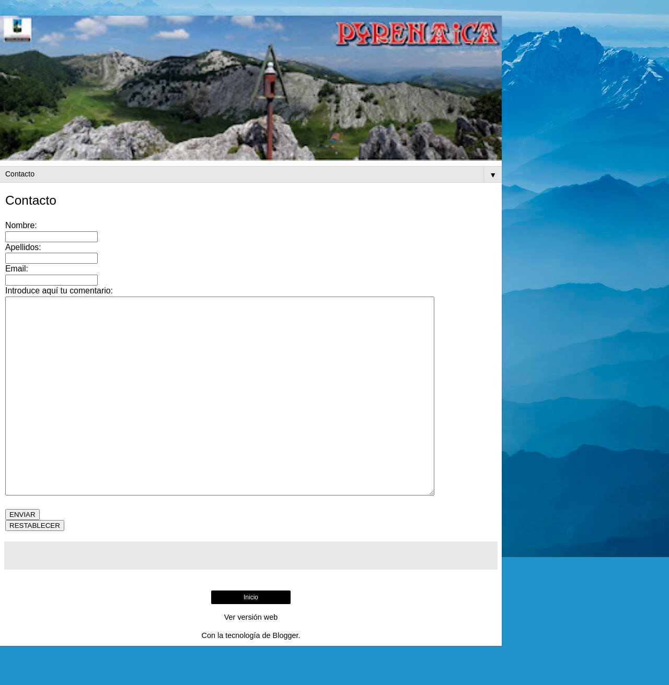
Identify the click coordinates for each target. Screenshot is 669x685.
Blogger (285, 674)
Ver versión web (251, 656)
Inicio (251, 636)
